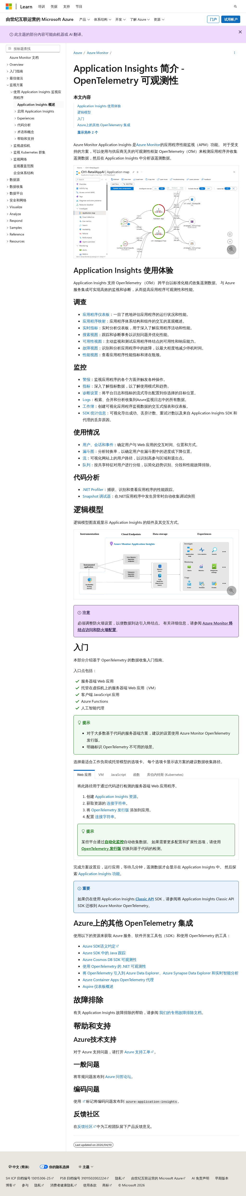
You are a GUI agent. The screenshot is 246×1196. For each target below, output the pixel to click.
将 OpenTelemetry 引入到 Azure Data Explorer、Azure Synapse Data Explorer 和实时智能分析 (161, 972)
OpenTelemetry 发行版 (110, 809)
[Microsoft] (9, 6)
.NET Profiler (93, 489)
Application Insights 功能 (99, 873)
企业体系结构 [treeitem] (23, 173)
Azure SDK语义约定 (99, 946)
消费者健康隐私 (62, 1185)
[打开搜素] (235, 6)
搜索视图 (90, 334)
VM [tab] (101, 774)
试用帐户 (231, 19)
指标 (86, 386)
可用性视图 (92, 341)
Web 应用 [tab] (84, 774)
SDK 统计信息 (94, 412)
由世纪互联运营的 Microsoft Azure (157, 1178)
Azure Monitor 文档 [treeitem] (24, 57)
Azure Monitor (97, 52)
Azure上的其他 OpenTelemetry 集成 (103, 125)
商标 (105, 1185)
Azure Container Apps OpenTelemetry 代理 (118, 979)
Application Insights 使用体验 (99, 106)
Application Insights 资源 (116, 796)
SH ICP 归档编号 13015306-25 (28, 1178)
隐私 (118, 1178)
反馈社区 (85, 1126)
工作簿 (88, 406)
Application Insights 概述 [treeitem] (36, 104)
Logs (87, 399)
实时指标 (90, 327)
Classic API (144, 898)
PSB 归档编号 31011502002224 (83, 1178)
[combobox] (33, 49)
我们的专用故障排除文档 (180, 1012)
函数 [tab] (136, 774)
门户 (213, 19)
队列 (86, 464)
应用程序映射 (94, 321)
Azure (78, 52)
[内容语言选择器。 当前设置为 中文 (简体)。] (19, 1167)
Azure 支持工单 (137, 1051)
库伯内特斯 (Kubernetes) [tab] (165, 774)
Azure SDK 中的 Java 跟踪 (104, 952)
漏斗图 (88, 451)
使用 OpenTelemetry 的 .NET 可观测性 (114, 966)
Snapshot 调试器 (97, 496)
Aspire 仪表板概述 (98, 986)
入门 (80, 118)
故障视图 (90, 347)
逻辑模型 (84, 112)
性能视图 (90, 354)
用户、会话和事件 (98, 444)
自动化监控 (114, 841)
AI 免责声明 (200, 1178)
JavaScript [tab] (118, 774)
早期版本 (221, 1178)
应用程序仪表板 (96, 314)
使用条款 (90, 1185)
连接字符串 (116, 803)
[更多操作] (234, 53)
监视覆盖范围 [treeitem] (23, 166)
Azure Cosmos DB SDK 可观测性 (110, 959)
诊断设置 (90, 392)
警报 (86, 379)
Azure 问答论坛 (118, 1076)
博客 (9, 1185)
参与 (25, 1185)
